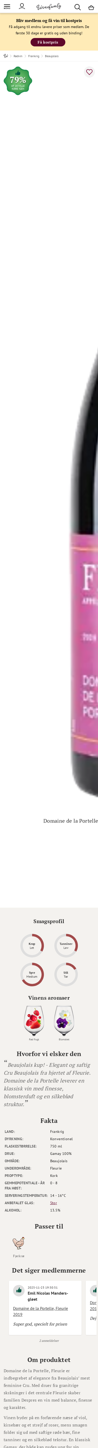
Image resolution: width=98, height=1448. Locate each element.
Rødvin (18, 56)
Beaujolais (52, 56)
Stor (53, 1203)
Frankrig (33, 56)
